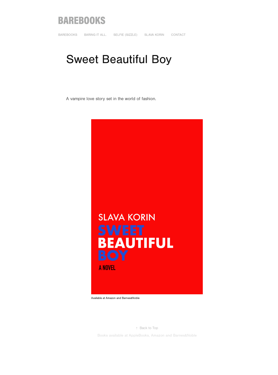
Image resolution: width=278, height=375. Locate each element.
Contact (178, 35)
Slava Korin (154, 35)
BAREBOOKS (67, 35)
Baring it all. (95, 35)
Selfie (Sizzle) (125, 35)
